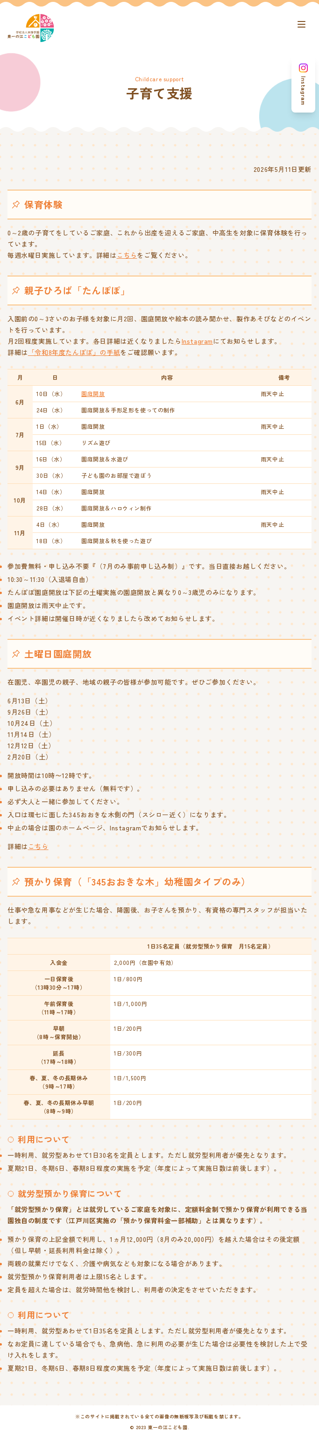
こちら (127, 255)
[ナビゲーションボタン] (301, 24)
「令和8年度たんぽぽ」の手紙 (74, 352)
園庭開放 (93, 393)
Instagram (197, 341)
